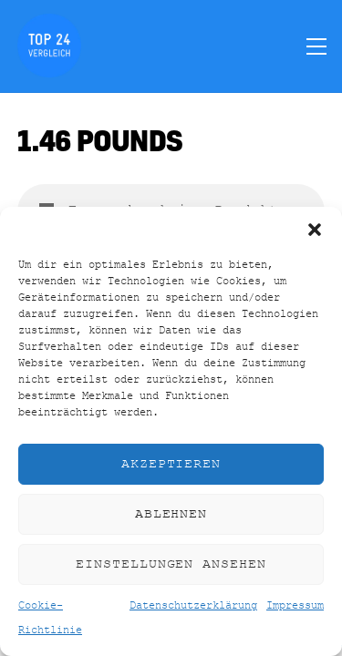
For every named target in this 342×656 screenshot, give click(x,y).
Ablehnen (171, 514)
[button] (315, 229)
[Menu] (316, 45)
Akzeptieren (171, 464)
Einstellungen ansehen (171, 564)
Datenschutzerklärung (193, 606)
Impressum (295, 606)
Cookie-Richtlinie (50, 618)
